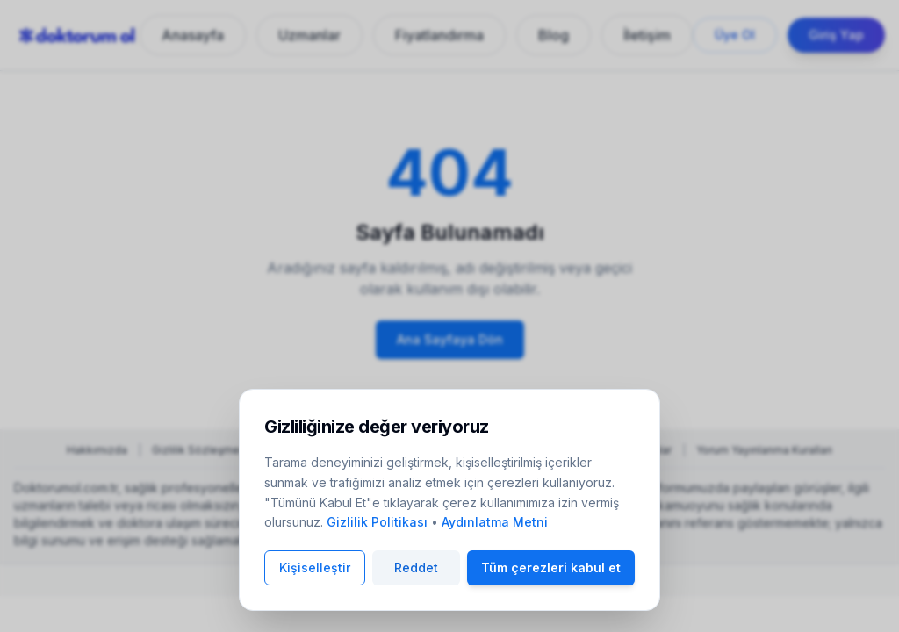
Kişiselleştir (314, 567)
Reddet (416, 567)
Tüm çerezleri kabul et (551, 567)
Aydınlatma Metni (495, 521)
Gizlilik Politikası (377, 521)
